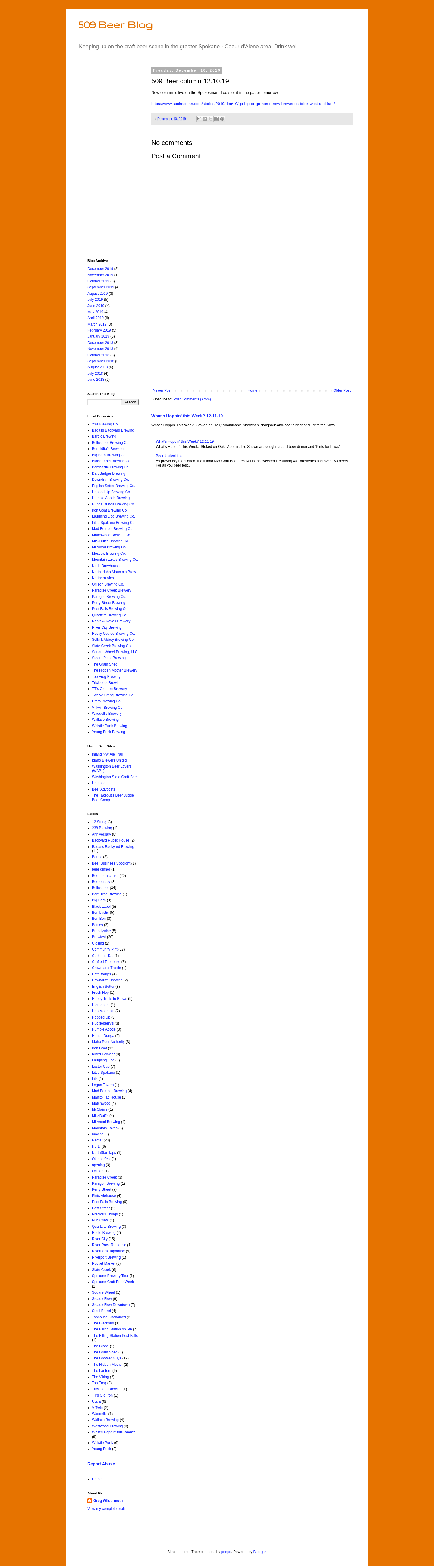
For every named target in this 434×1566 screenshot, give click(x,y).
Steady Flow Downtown (111, 1305)
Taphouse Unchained (109, 1317)
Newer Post (162, 390)
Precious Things (105, 1214)
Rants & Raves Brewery (111, 621)
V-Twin (97, 1408)
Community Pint (105, 949)
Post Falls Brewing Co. (110, 609)
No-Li (96, 1146)
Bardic (97, 857)
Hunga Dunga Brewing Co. (113, 504)
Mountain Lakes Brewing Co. (115, 559)
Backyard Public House (110, 840)
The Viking (100, 1377)
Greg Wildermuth (108, 1501)
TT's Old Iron (102, 1395)
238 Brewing (102, 828)
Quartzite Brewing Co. (109, 615)
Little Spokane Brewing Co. (114, 523)
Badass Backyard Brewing (113, 430)
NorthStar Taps (104, 1152)
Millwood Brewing (106, 1122)
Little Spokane (103, 1072)
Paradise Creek (104, 1177)
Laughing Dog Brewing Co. (113, 516)
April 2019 (95, 318)
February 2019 (99, 330)
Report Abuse (101, 1464)
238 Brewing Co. (105, 424)
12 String (99, 822)
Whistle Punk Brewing (109, 726)
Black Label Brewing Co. (111, 461)
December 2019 (100, 269)
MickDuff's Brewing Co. (110, 541)
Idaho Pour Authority (108, 1042)
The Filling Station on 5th (112, 1329)
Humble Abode (104, 1029)
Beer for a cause (105, 876)
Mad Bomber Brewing (109, 1091)
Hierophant (101, 1005)
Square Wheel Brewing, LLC (114, 652)
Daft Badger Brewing (108, 473)
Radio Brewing (103, 1233)
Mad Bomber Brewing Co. (112, 529)
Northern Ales (103, 578)
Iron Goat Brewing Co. (110, 510)
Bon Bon (99, 918)
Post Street (101, 1208)
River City (100, 1239)
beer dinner (101, 869)
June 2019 (95, 306)
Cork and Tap (102, 956)
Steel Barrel (101, 1311)
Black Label (101, 906)
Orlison (97, 1171)
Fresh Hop (100, 992)
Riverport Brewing (106, 1257)
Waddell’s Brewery (107, 713)
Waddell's (99, 1414)
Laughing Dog (103, 1060)
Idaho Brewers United (109, 760)
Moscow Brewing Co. (109, 553)
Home (252, 390)
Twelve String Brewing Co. (113, 695)
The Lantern (102, 1371)
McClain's (100, 1109)
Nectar (97, 1140)
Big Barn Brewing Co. (109, 455)
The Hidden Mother (107, 1364)
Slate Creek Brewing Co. (111, 646)
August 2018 (97, 367)
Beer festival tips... (170, 456)
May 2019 (95, 312)
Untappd (98, 783)
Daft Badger (101, 974)
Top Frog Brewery (106, 677)
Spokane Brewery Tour (110, 1276)
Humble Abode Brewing (111, 498)
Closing (98, 943)
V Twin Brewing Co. (108, 707)
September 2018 (100, 361)
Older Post (342, 390)
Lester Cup (101, 1066)
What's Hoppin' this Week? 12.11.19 (187, 415)
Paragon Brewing (106, 1183)
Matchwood (101, 1103)
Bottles (97, 925)
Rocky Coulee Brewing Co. (113, 633)
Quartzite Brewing (106, 1226)
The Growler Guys (106, 1358)
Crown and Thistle (106, 968)
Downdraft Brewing (107, 980)
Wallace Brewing (105, 719)
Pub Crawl (100, 1220)
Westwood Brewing (107, 1426)
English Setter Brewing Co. (113, 486)
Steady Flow (102, 1299)
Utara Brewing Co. (106, 701)
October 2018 (98, 355)
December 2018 (100, 343)
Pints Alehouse (104, 1196)
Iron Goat (99, 1048)
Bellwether (100, 888)
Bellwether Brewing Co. (111, 443)
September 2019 (100, 287)
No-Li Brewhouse (106, 566)
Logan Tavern (103, 1085)
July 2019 (95, 299)
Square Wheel (103, 1292)
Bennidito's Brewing (108, 449)
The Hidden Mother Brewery (114, 670)
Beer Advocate (103, 789)
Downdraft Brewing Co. (110, 479)
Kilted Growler (103, 1054)
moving (98, 1134)
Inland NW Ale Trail (107, 754)
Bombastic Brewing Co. (111, 467)
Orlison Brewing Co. (108, 584)
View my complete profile (107, 1509)
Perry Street (101, 1189)
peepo (226, 1552)
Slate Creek (101, 1270)
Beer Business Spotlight (111, 863)
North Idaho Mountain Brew (114, 572)
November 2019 (100, 275)
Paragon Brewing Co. (109, 597)
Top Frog (99, 1383)
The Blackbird (103, 1323)
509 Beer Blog (115, 24)
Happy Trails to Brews (109, 998)
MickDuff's (100, 1116)
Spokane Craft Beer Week (113, 1282)
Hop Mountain (103, 1011)
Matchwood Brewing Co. (111, 535)
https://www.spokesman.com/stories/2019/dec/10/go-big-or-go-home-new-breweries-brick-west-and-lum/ (243, 103)
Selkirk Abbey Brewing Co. (113, 639)
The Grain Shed (105, 664)
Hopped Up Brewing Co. (111, 492)
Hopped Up (101, 1017)
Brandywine (101, 931)
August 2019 (97, 293)
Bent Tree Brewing (107, 894)
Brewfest (99, 937)
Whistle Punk (102, 1443)
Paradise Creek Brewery (111, 590)
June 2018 (95, 379)
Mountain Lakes (105, 1128)
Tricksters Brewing (106, 683)
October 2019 (98, 281)
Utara (96, 1401)
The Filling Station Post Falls (115, 1335)
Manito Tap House (106, 1097)
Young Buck (101, 1449)
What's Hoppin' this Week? (113, 1432)
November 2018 (100, 349)
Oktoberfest (101, 1159)
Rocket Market (103, 1263)
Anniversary (101, 834)
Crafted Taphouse (106, 962)
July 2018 (95, 373)
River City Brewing (107, 627)
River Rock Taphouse (109, 1245)
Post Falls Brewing (107, 1202)
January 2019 (98, 336)
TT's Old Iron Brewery (109, 689)
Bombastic (100, 912)
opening (98, 1165)
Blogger (259, 1552)
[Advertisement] (251, 338)
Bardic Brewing (104, 436)
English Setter (103, 986)
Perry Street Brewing (108, 603)
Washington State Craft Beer (115, 777)
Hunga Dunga (103, 1036)
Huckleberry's (103, 1023)
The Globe (100, 1346)
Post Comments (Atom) (192, 399)
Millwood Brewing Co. (109, 547)
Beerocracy (101, 882)
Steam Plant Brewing (109, 658)
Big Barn (99, 900)
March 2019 (96, 324)
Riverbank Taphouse (108, 1251)
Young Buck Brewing (108, 732)
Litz (95, 1079)
